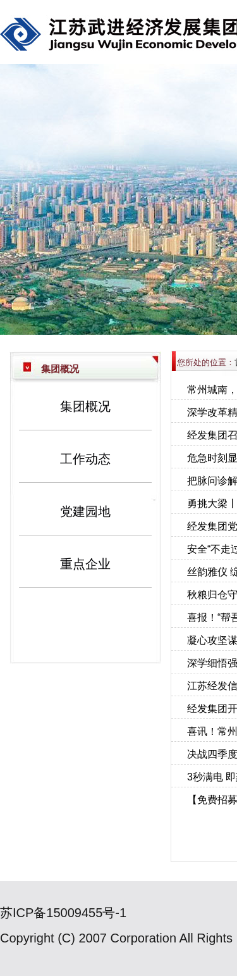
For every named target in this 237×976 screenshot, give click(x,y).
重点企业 (85, 564)
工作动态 (85, 459)
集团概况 (85, 406)
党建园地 (85, 511)
